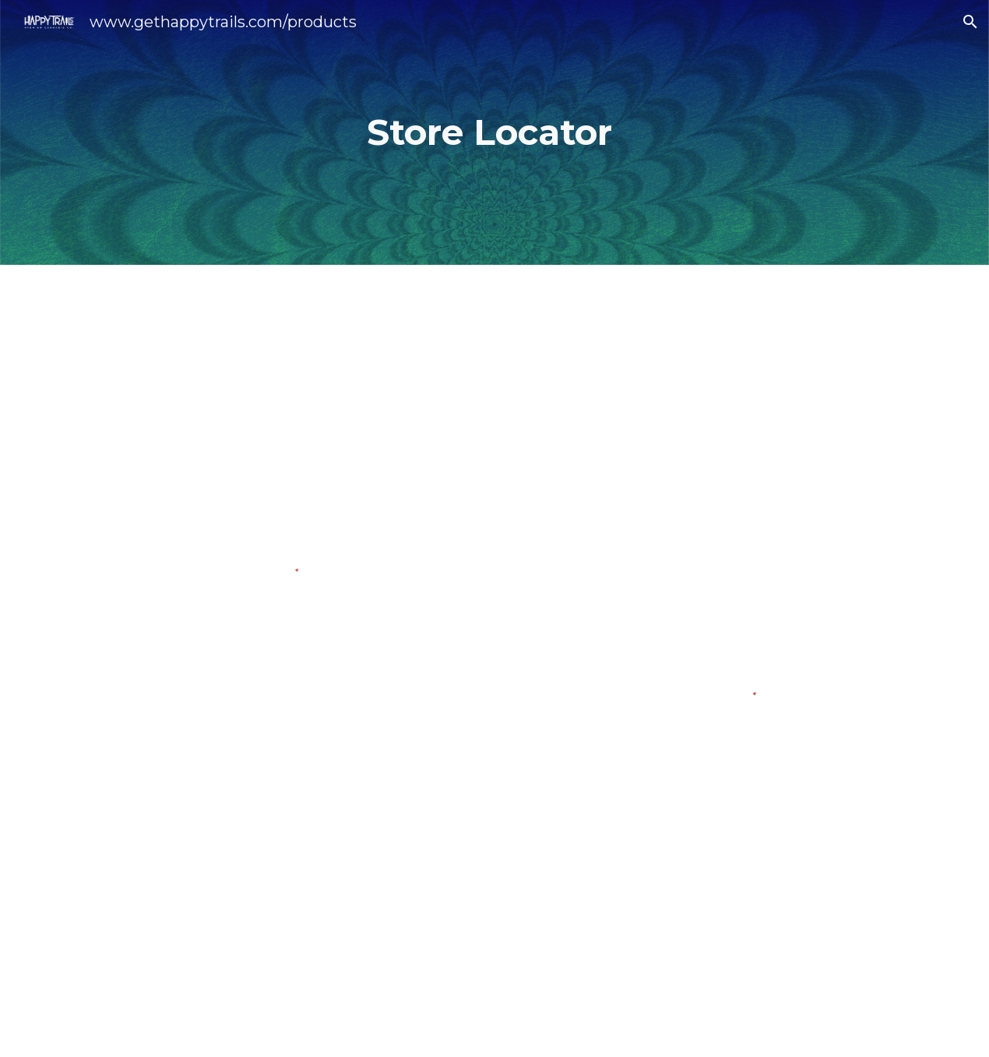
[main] (494, 133)
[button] (970, 22)
